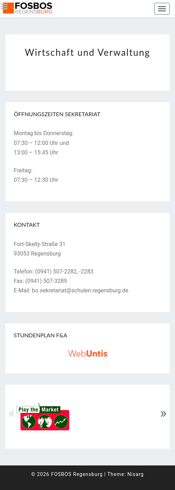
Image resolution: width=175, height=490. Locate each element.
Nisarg (136, 474)
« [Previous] (11, 413)
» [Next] (163, 413)
